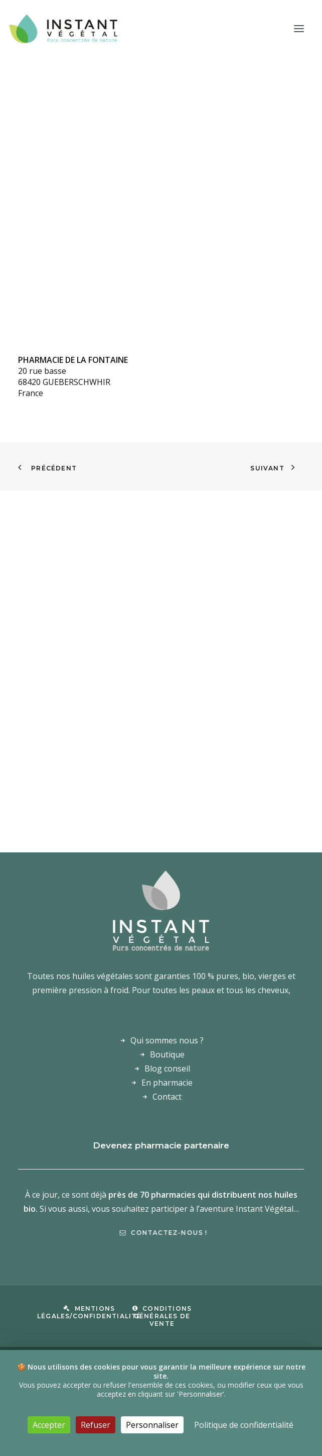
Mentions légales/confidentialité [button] (89, 1312)
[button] (299, 28)
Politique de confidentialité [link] (243, 1424)
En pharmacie (167, 1082)
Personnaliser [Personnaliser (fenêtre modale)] (152, 1424)
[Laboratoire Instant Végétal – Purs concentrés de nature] (63, 29)
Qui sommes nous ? (167, 1040)
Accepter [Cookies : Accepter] (49, 1424)
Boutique (167, 1054)
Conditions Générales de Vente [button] (162, 1316)
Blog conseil (167, 1068)
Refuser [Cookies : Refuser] (95, 1424)
